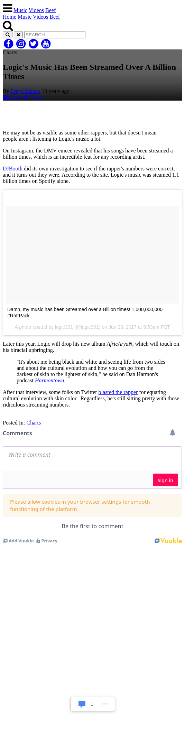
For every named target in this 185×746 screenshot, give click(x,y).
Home (9, 17)
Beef (50, 10)
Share (12, 97)
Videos (36, 10)
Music (20, 10)
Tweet (33, 97)
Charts (33, 423)
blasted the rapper (118, 392)
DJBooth (12, 168)
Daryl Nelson (25, 91)
